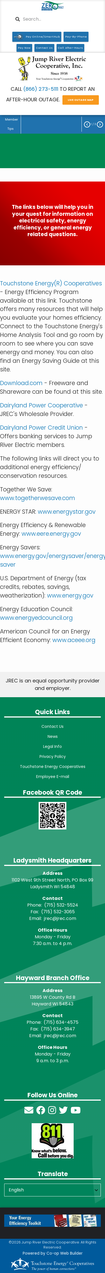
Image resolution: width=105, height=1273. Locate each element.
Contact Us (52, 726)
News (53, 736)
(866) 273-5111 (40, 88)
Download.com (21, 383)
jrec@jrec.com (60, 918)
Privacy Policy (52, 756)
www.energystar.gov (66, 512)
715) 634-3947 (59, 1029)
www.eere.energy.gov (51, 534)
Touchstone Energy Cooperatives (52, 766)
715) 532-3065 (59, 912)
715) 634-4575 (62, 1022)
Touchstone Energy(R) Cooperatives (51, 283)
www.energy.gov (70, 595)
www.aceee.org (73, 640)
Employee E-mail (52, 776)
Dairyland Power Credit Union (41, 427)
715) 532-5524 (62, 905)
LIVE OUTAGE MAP (81, 100)
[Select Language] (52, 1190)
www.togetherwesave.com (37, 498)
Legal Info (52, 746)
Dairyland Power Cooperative (41, 405)
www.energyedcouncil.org (36, 618)
